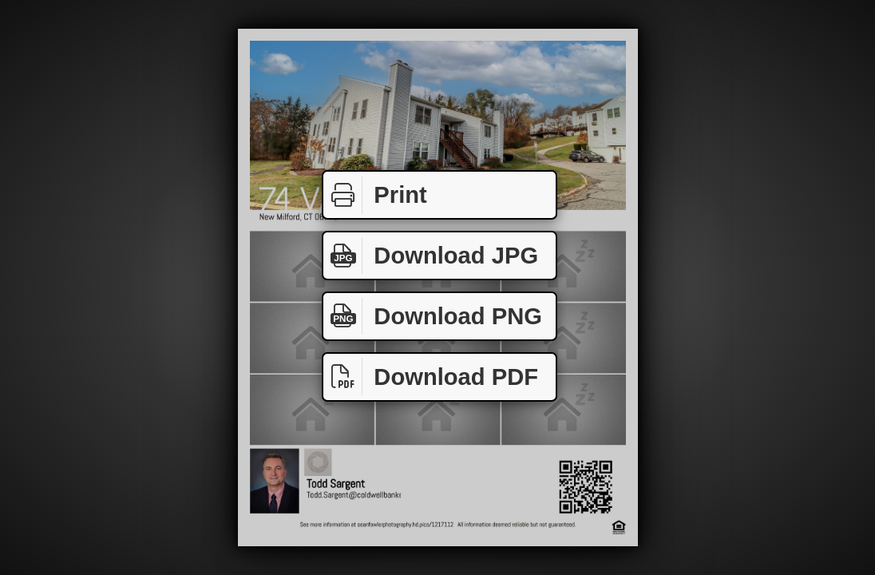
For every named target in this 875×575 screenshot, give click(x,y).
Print (375, 195)
